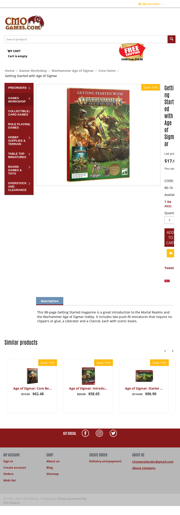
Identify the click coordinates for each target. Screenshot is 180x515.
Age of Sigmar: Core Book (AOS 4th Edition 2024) (32, 388)
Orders (8, 474)
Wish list (9, 480)
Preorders (17, 87)
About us (52, 461)
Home (9, 70)
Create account (14, 467)
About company (143, 468)
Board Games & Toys (15, 170)
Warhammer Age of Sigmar (73, 70)
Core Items (107, 70)
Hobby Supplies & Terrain (16, 141)
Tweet (169, 268)
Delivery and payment (105, 461)
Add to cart (170, 237)
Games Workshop (33, 70)
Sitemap (52, 474)
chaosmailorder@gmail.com (152, 462)
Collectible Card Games (18, 112)
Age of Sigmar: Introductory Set (88, 388)
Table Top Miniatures (17, 155)
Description (50, 301)
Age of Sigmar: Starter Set (144, 388)
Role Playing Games (19, 126)
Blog (49, 467)
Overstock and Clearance (17, 186)
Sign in (8, 461)
